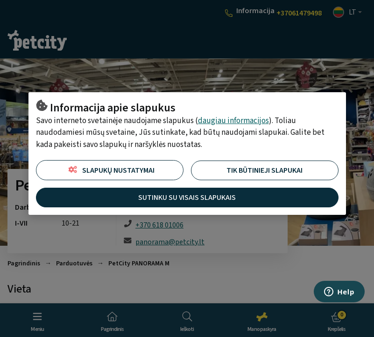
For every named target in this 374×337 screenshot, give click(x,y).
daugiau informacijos (233, 120)
